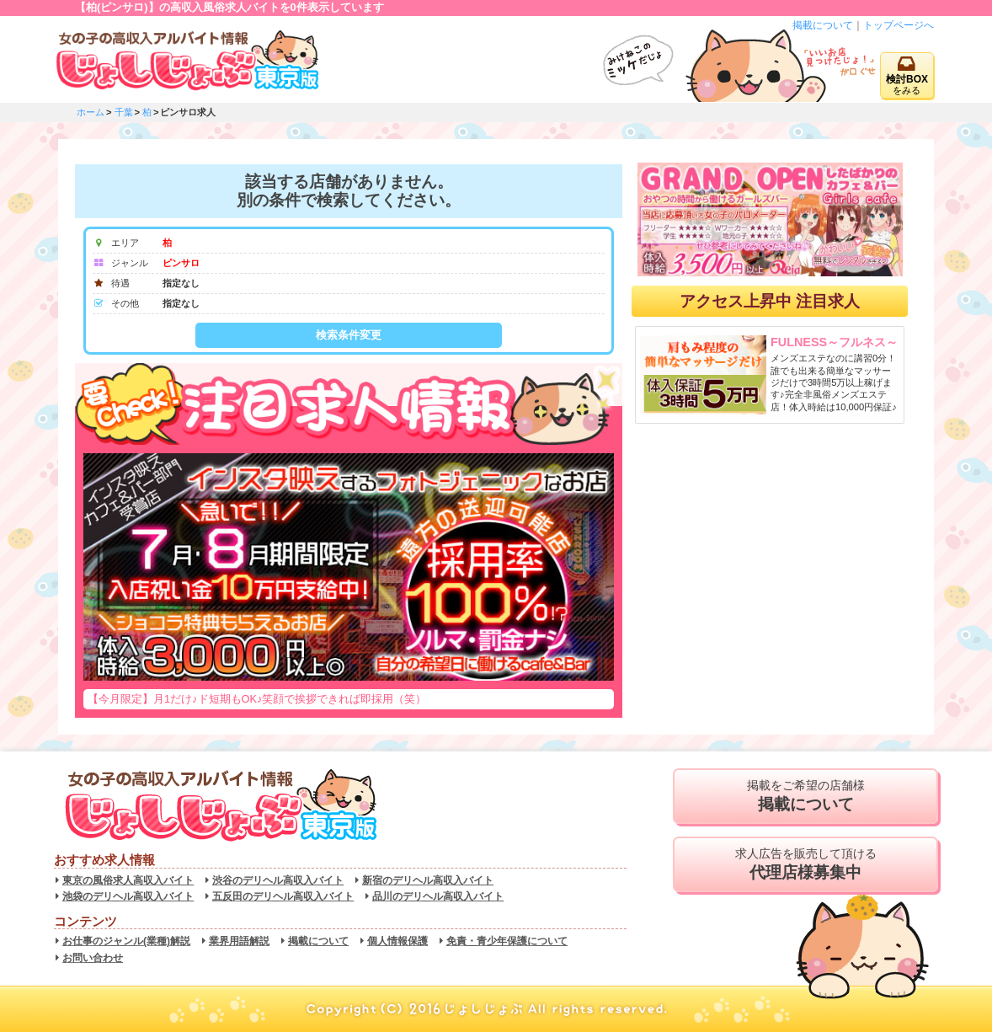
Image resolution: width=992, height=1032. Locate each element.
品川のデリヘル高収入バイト (438, 896)
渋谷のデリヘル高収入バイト (278, 880)
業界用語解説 (239, 941)
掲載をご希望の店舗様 (805, 796)
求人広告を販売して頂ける (805, 864)
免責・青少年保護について (507, 941)
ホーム (90, 112)
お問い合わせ (92, 958)
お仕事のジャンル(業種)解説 (126, 941)
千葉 (124, 112)
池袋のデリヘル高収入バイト (128, 896)
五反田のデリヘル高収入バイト (283, 896)
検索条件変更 (348, 335)
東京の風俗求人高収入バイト (128, 880)
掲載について (822, 25)
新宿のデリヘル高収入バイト (427, 880)
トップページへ (898, 25)
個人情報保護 (397, 941)
